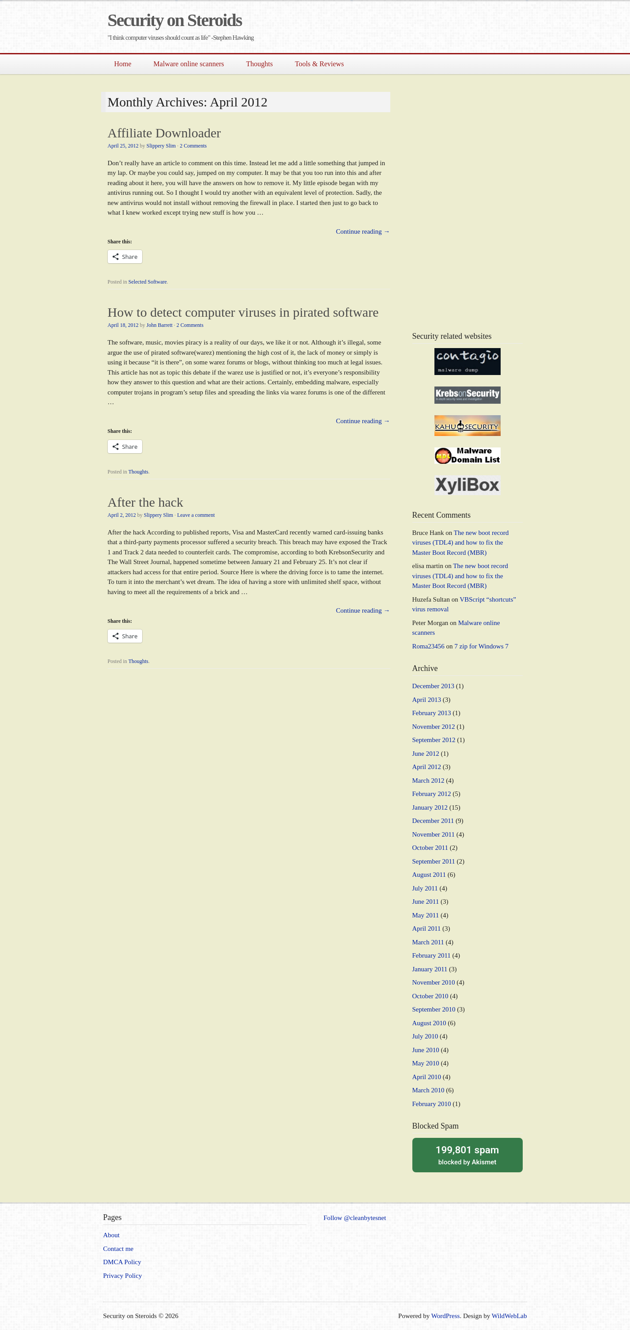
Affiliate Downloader (164, 132)
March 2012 (428, 780)
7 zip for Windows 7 (481, 646)
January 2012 (430, 807)
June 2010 (425, 1049)
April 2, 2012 (122, 515)
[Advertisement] (424, 30)
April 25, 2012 (123, 146)
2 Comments (193, 146)
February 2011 (431, 955)
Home (123, 64)
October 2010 (430, 996)
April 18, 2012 (123, 325)
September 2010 (434, 1009)
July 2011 (425, 888)
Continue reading (363, 231)
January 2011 (430, 969)
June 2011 (425, 901)
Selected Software (147, 282)
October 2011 (430, 847)
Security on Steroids (175, 20)
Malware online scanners (189, 64)
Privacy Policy (122, 1275)
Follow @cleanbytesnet (355, 1217)
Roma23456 (428, 646)
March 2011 (428, 942)
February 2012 (431, 793)
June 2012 (425, 753)
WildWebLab (509, 1315)
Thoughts (259, 64)
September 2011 (433, 861)
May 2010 (425, 1063)
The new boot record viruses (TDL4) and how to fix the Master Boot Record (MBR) (460, 542)
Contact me (118, 1248)
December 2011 (433, 820)
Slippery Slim (161, 146)
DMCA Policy (122, 1262)
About (111, 1235)
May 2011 (425, 915)
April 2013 (426, 699)
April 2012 (426, 766)
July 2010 (425, 1036)
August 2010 (429, 1023)
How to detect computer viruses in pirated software (243, 312)
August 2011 (429, 874)
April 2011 (426, 928)
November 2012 (433, 726)
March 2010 (428, 1090)
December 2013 (433, 686)
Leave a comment (196, 515)
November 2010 (433, 982)
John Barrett (160, 325)
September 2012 (434, 739)
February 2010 (431, 1103)
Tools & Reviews (319, 64)
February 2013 (431, 712)
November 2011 (433, 834)
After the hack (146, 502)
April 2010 (426, 1076)
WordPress (445, 1315)
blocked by (467, 1154)
